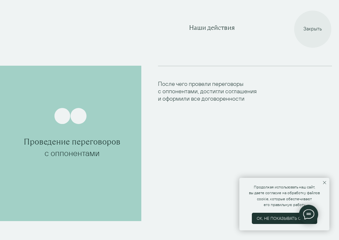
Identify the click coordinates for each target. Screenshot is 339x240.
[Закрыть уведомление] (324, 182)
